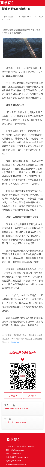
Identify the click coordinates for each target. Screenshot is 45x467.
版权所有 (15, 342)
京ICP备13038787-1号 (14, 461)
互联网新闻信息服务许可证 (16, 464)
